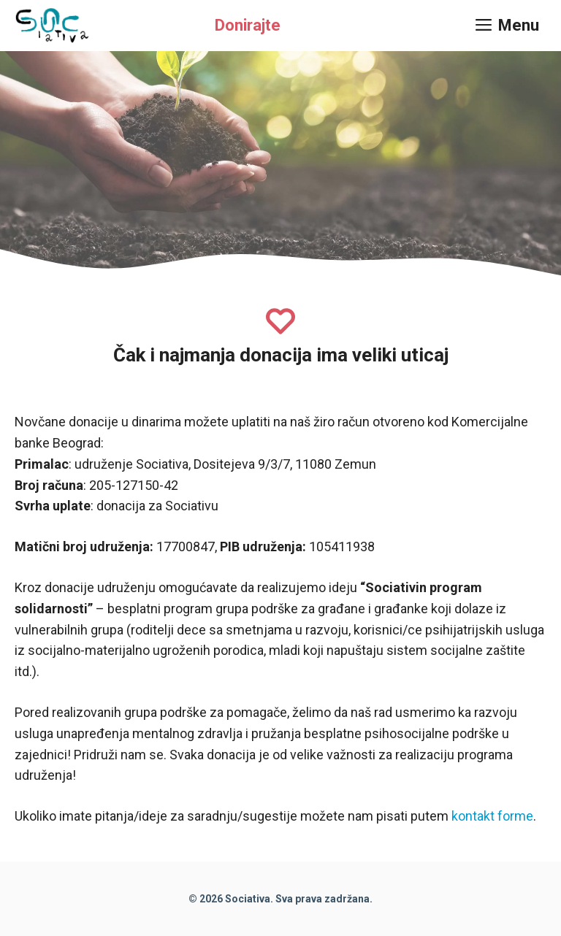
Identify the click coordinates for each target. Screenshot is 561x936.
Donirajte (247, 25)
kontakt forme (492, 816)
